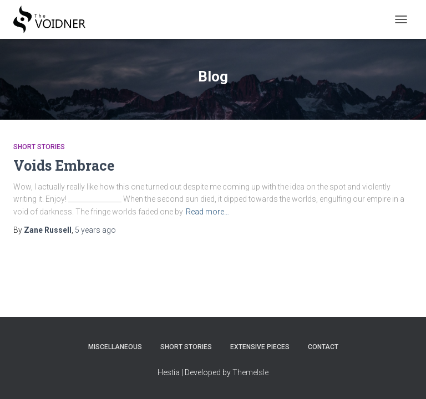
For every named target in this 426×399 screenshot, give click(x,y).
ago (95, 230)
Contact (323, 347)
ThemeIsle (250, 372)
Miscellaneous (115, 347)
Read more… (207, 211)
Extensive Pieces (260, 347)
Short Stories (39, 147)
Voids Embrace (63, 165)
